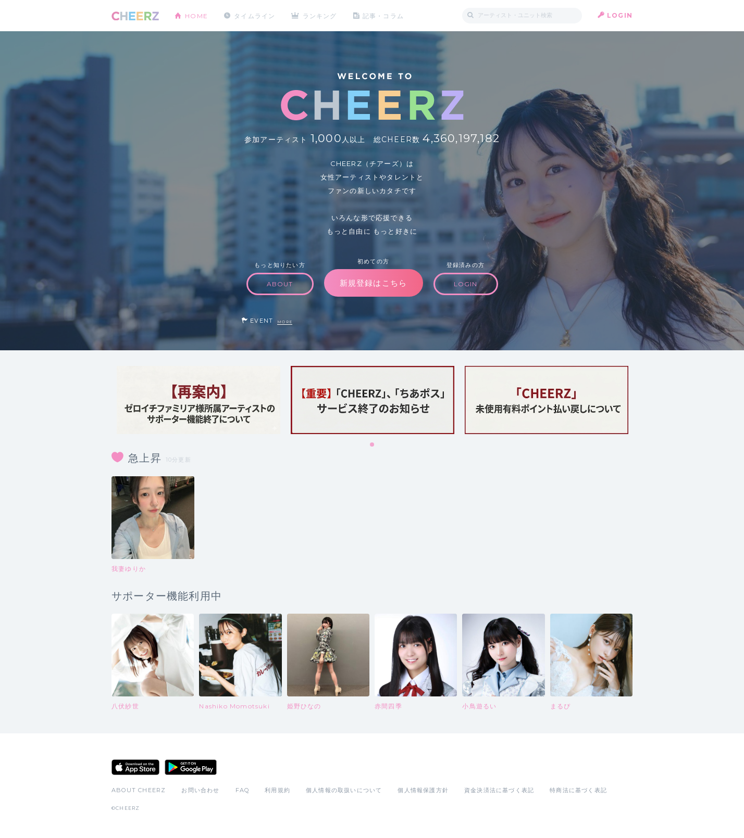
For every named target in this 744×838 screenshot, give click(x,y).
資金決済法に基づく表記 (499, 790)
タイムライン (254, 15)
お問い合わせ (200, 790)
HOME (196, 15)
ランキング (320, 15)
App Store (135, 767)
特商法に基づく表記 (578, 790)
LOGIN (620, 15)
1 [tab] (372, 445)
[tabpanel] (198, 400)
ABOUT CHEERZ (138, 790)
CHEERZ (135, 15)
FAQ (242, 790)
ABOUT (280, 284)
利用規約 (277, 790)
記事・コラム (383, 15)
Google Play (191, 767)
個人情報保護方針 (423, 790)
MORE (284, 322)
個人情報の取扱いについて (344, 790)
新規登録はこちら (373, 283)
